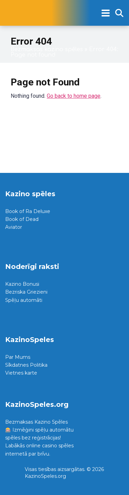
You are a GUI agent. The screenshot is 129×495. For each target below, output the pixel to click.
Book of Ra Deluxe (27, 211)
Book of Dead (22, 219)
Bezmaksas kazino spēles (47, 49)
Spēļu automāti (23, 300)
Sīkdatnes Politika (26, 365)
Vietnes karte (21, 373)
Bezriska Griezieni (26, 292)
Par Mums (17, 357)
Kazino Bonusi (22, 284)
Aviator (13, 227)
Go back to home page (73, 96)
